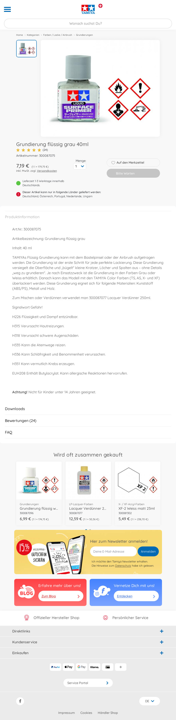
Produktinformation (22, 216)
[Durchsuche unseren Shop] (88, 23)
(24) (32, 150)
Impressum (66, 713)
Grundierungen (84, 34)
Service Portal (88, 683)
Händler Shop (108, 713)
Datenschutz (123, 565)
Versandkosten (47, 171)
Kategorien (33, 34)
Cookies (86, 713)
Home (19, 34)
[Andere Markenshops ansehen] (100, 6)
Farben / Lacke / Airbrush (57, 34)
